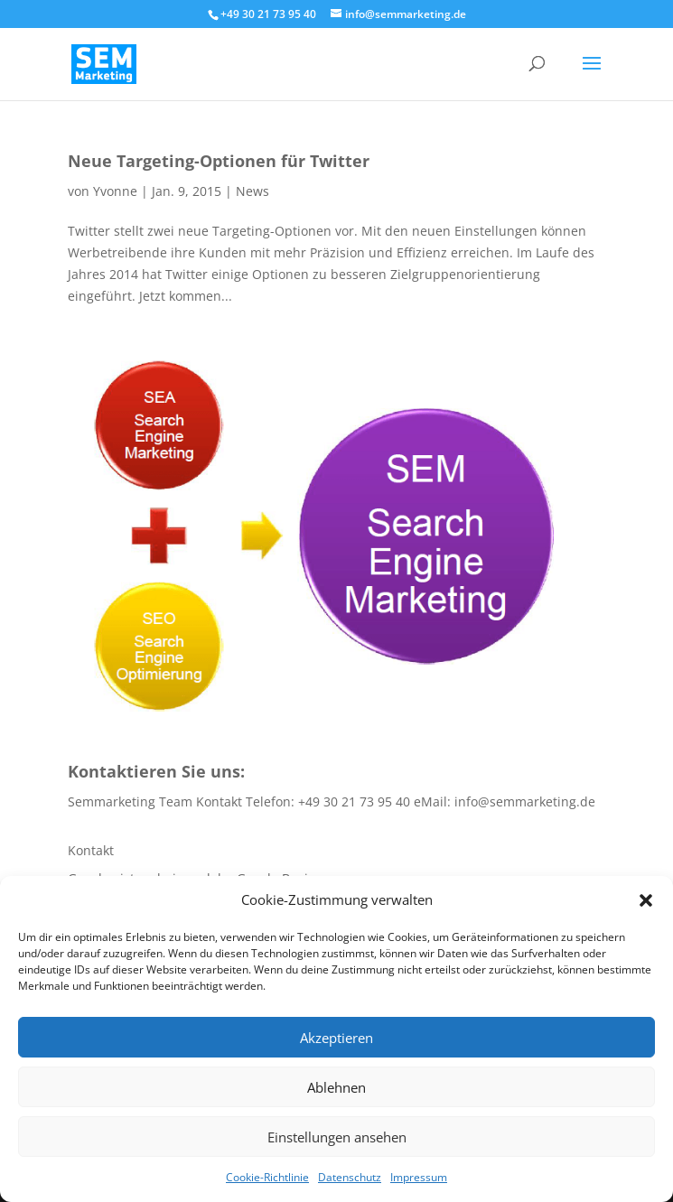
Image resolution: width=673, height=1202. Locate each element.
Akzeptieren (336, 1038)
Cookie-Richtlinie (267, 1177)
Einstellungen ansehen (337, 1137)
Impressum (418, 1177)
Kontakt (91, 850)
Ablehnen (336, 1087)
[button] (646, 900)
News (252, 191)
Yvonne (115, 191)
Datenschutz (349, 1177)
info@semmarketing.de (524, 801)
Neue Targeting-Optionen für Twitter (218, 161)
